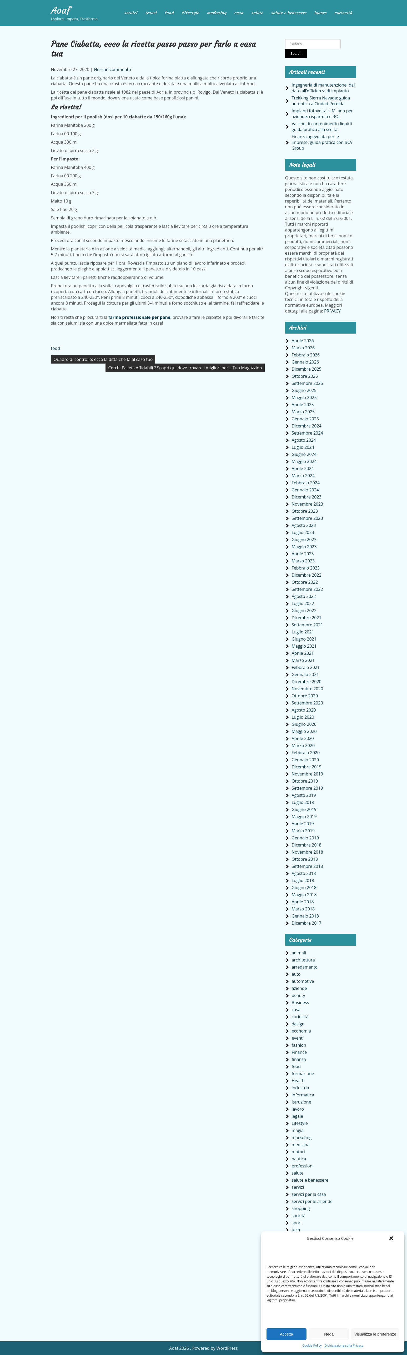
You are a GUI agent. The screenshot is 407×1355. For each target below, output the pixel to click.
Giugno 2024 (304, 454)
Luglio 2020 (303, 717)
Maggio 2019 (304, 816)
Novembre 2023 (307, 504)
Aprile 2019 (303, 824)
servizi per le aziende (312, 1201)
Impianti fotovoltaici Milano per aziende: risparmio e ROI (322, 113)
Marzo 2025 (303, 412)
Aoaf (61, 10)
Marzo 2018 (303, 909)
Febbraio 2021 (306, 667)
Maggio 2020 (304, 731)
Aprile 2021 (303, 653)
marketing (217, 12)
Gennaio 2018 (305, 916)
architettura (303, 960)
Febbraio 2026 (306, 355)
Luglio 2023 (303, 532)
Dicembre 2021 (306, 618)
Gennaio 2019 (305, 838)
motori (298, 1152)
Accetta (286, 1334)
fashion (299, 1045)
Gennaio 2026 (305, 362)
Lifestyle (190, 12)
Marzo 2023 (303, 561)
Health (298, 1081)
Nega (329, 1334)
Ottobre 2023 (305, 511)
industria (300, 1088)
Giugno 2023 (304, 539)
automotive (303, 981)
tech (296, 1230)
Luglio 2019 (303, 802)
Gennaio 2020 (305, 760)
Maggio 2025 (304, 397)
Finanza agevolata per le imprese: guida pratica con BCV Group (322, 142)
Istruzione (301, 1102)
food (169, 12)
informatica (303, 1095)
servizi (131, 12)
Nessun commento (112, 69)
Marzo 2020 (303, 745)
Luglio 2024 (303, 447)
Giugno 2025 (304, 390)
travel (151, 12)
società (299, 1215)
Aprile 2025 (303, 404)
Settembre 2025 (307, 383)
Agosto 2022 (304, 596)
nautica (299, 1159)
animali (299, 953)
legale (297, 1116)
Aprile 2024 (303, 468)
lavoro (320, 12)
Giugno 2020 (304, 724)
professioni (303, 1166)
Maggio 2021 (304, 646)
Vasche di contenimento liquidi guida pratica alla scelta (322, 126)
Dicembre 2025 (306, 369)
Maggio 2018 (304, 895)
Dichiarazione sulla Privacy (343, 1345)
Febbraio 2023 (306, 568)
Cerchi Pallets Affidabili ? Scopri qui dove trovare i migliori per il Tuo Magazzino (185, 368)
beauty (298, 995)
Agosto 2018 (304, 873)
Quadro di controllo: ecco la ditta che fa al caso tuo (103, 359)
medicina (301, 1144)
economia (301, 1031)
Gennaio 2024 (305, 490)
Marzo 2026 (303, 348)
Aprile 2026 (303, 341)
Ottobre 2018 (305, 859)
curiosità (343, 12)
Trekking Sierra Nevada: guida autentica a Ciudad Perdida (321, 101)
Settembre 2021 (307, 625)
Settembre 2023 (307, 518)
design (298, 1024)
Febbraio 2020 (306, 752)
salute (257, 12)
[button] (391, 1238)
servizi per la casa (309, 1194)
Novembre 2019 (307, 774)
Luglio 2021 (303, 632)
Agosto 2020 (304, 710)
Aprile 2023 (303, 554)
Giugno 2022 (304, 610)
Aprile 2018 (303, 902)
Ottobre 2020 (305, 696)
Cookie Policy (311, 1345)
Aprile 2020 (303, 738)
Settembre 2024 (307, 433)
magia (298, 1130)
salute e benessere (288, 12)
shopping (301, 1208)
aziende (299, 988)
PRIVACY (332, 311)
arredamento (305, 967)
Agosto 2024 (304, 440)
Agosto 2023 (304, 525)
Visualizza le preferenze (375, 1334)
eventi (298, 1038)
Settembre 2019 (307, 788)
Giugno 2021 (304, 639)
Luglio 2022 (303, 603)
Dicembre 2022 (306, 575)
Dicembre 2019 (306, 767)
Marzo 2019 (303, 831)
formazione (303, 1073)
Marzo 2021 (303, 660)
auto (296, 974)
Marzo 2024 (303, 475)
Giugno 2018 (304, 887)
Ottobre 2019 (305, 781)
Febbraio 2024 (306, 483)
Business (300, 1002)
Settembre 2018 (307, 866)
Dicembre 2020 (306, 681)
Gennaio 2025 (305, 419)
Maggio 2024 (304, 461)
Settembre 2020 (307, 703)
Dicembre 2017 (306, 923)
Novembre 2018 (307, 852)
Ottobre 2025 (305, 376)
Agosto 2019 (304, 795)
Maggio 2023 (304, 547)
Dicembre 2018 (306, 845)
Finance (299, 1052)
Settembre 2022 (307, 589)
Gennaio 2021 (305, 674)
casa (238, 12)
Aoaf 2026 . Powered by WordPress (203, 1348)
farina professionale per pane (139, 317)
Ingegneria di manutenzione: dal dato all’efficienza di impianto (323, 88)
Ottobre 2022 (305, 582)
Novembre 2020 (307, 689)
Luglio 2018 (303, 880)
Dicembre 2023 (306, 497)
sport (297, 1223)
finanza (299, 1059)
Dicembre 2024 (306, 426)
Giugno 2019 (304, 809)
